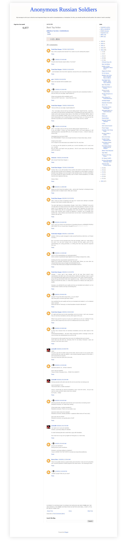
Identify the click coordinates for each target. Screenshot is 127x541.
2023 (102, 43)
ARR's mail (103, 34)
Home (70, 511)
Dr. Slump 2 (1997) (106, 158)
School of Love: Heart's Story (106, 91)
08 (103, 58)
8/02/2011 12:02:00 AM (68, 233)
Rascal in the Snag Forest (106, 155)
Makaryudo (104, 116)
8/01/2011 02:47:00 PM (68, 198)
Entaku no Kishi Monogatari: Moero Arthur (107, 67)
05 (103, 170)
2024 (102, 41)
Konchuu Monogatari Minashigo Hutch (107, 161)
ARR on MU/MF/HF (105, 29)
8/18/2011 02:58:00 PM (62, 348)
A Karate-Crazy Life (106, 62)
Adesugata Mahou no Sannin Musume (107, 111)
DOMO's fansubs (105, 31)
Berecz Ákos (54, 459)
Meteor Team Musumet (107, 150)
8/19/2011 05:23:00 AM (62, 379)
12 (103, 51)
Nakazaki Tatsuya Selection (106, 121)
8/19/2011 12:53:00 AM (60, 365)
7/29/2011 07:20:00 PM (60, 89)
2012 (102, 47)
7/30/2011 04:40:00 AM (62, 157)
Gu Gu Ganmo (105, 73)
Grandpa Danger (106, 100)
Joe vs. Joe (104, 104)
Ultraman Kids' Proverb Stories (106, 164)
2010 (102, 181)
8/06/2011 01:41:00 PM (68, 272)
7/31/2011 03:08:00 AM (68, 167)
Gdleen (103, 113)
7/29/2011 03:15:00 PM (60, 79)
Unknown (53, 157)
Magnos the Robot (106, 71)
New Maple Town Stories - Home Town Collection (106, 81)
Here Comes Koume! (107, 125)
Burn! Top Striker (106, 84)
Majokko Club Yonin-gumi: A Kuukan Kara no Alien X (107, 76)
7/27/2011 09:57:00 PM (68, 49)
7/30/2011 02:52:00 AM (60, 126)
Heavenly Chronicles (107, 102)
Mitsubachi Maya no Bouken (107, 87)
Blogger (66, 532)
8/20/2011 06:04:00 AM (60, 400)
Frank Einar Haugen (56, 49)
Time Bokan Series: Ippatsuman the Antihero (106, 147)
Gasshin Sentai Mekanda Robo (106, 139)
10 (103, 53)
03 (103, 174)
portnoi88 (53, 348)
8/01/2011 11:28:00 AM (60, 186)
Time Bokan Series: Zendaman (106, 143)
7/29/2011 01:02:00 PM (68, 69)
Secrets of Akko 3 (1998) (106, 134)
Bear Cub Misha (106, 64)
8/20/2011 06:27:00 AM (62, 425)
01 (103, 178)
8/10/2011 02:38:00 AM (60, 328)
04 (103, 172)
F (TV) (103, 123)
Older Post (90, 511)
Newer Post (50, 511)
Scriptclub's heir (104, 32)
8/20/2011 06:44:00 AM (60, 443)
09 (103, 56)
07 (103, 60)
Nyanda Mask (105, 118)
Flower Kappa (105, 128)
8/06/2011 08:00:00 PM (60, 294)
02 (103, 176)
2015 (102, 45)
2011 (102, 49)
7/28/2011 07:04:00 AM (60, 59)
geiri (52, 79)
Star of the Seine (106, 136)
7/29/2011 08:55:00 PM (68, 105)
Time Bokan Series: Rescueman (106, 107)
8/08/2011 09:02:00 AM (68, 312)
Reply (52, 54)
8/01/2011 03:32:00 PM (60, 222)
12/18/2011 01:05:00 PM (61, 471)
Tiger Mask (104, 152)
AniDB (49, 34)
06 (103, 167)
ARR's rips (103, 36)
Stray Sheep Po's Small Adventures (107, 98)
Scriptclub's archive (105, 27)
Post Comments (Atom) (59, 513)
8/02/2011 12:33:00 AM (60, 253)
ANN (48, 32)
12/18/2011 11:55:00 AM (64, 459)
